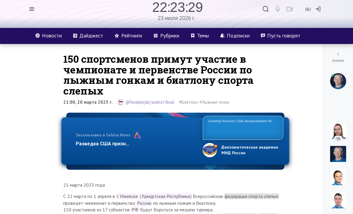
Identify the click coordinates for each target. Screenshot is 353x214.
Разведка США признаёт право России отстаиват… (136, 144)
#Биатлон (188, 102)
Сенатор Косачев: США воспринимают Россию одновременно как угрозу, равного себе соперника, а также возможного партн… (243, 127)
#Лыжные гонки (214, 102)
